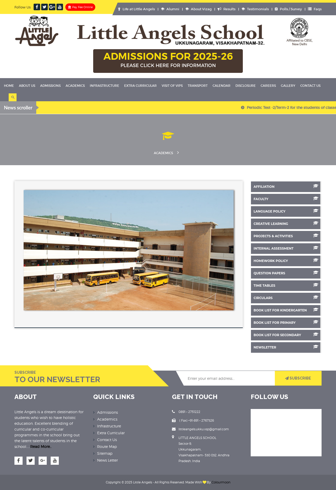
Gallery (288, 86)
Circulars (286, 297)
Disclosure (245, 86)
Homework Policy (286, 260)
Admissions (50, 86)
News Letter (107, 460)
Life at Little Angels (136, 9)
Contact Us (310, 86)
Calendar (221, 86)
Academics (75, 86)
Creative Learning (286, 223)
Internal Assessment (286, 248)
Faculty (286, 198)
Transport (198, 86)
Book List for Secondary (286, 334)
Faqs (315, 9)
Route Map (107, 446)
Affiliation (286, 186)
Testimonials (255, 9)
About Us (27, 86)
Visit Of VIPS (172, 86)
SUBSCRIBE (298, 378)
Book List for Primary (286, 322)
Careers (268, 86)
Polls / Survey (288, 9)
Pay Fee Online (80, 7)
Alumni (170, 9)
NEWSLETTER (286, 347)
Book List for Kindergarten (286, 310)
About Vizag (198, 9)
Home (9, 86)
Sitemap (104, 453)
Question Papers (286, 273)
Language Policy (286, 211)
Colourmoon (221, 482)
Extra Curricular (140, 86)
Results (226, 9)
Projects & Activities (286, 236)
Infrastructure (104, 86)
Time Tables (286, 285)
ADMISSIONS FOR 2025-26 (168, 60)
